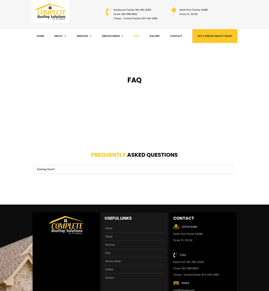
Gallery (154, 36)
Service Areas (115, 36)
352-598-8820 (129, 14)
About (63, 36)
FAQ (136, 36)
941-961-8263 (143, 9)
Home (40, 36)
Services (87, 36)
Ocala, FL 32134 (188, 14)
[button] (134, 169)
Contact (176, 36)
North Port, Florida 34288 (193, 9)
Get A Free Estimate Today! (214, 36)
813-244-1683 (149, 18)
